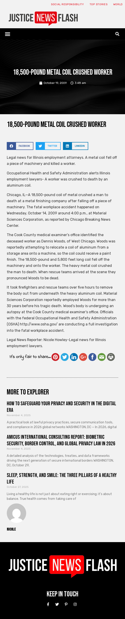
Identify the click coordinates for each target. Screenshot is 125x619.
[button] (7, 34)
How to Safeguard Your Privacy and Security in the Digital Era (61, 406)
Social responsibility (67, 4)
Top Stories (99, 4)
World (118, 4)
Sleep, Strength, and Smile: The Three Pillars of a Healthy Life (62, 478)
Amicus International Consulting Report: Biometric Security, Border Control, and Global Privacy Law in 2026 (61, 440)
